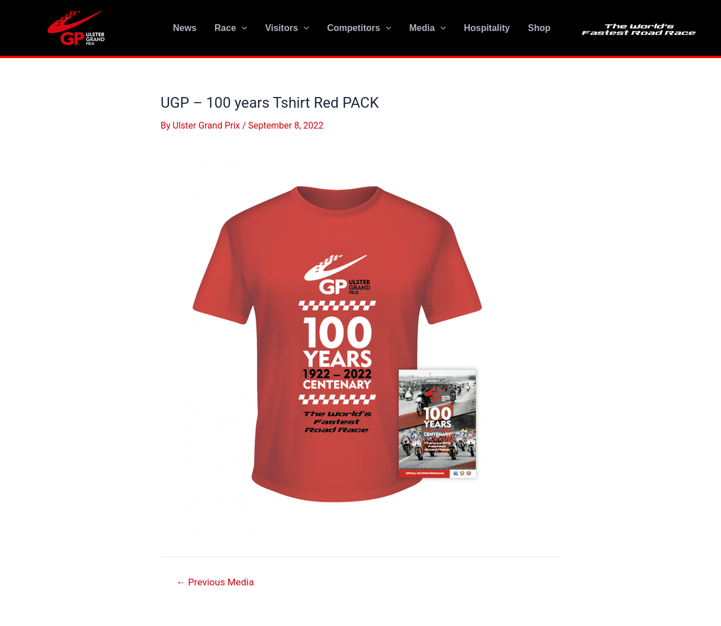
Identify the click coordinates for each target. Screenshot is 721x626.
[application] (241, 28)
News (185, 28)
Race (231, 28)
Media (427, 28)
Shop (539, 28)
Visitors (287, 28)
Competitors (359, 28)
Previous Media (215, 582)
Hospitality (487, 28)
